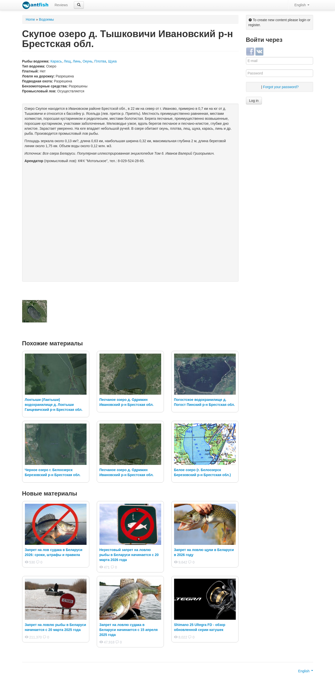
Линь (77, 61)
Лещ (67, 61)
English (301, 5)
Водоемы (46, 19)
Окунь (87, 61)
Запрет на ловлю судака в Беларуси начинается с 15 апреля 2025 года (128, 630)
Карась (56, 61)
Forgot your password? (281, 87)
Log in (254, 101)
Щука (112, 61)
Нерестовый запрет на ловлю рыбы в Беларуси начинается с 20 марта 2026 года (129, 555)
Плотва (100, 61)
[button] (79, 5)
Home (30, 19)
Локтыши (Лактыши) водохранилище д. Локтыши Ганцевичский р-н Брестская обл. (54, 405)
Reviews (61, 5)
